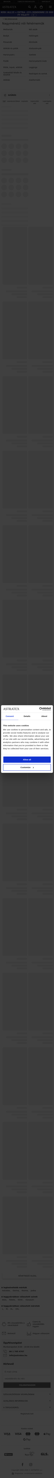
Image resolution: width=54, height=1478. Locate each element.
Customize (27, 767)
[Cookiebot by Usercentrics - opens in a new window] (39, 709)
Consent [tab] (10, 716)
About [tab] (44, 716)
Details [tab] (27, 716)
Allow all (27, 759)
